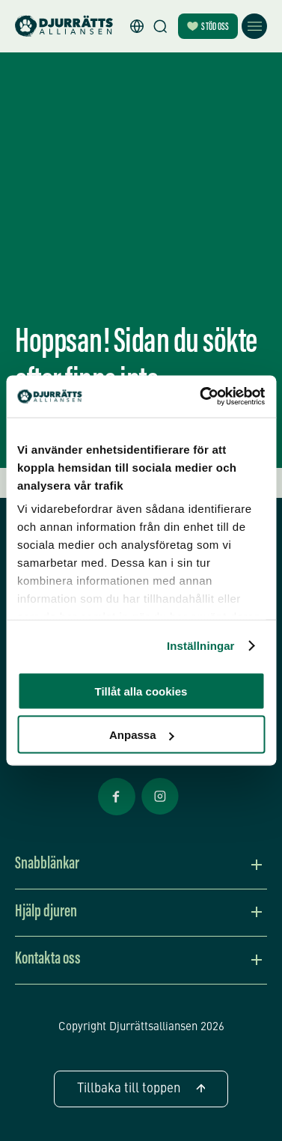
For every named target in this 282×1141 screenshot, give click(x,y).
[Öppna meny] (254, 26)
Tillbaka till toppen (141, 1089)
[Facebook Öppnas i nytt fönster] (116, 814)
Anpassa (141, 734)
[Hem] (64, 26)
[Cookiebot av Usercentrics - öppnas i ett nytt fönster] (201, 397)
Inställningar (200, 645)
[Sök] (160, 26)
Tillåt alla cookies (141, 690)
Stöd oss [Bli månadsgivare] (208, 27)
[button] (137, 26)
